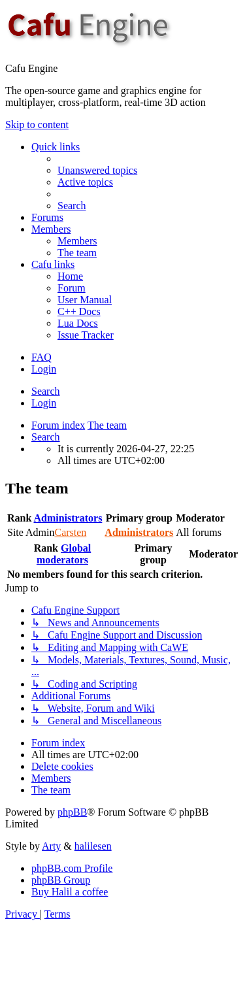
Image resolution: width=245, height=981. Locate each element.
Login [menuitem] (43, 368)
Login (43, 402)
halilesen (93, 846)
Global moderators (64, 553)
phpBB (72, 812)
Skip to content (37, 124)
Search (45, 391)
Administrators (67, 518)
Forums (47, 217)
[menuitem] (97, 170)
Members (51, 229)
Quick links (55, 146)
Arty (51, 846)
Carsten (70, 532)
